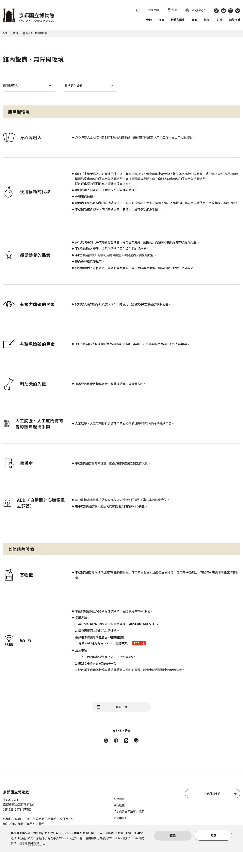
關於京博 (234, 20)
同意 (213, 835)
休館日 (7, 819)
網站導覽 (119, 799)
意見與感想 (120, 818)
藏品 (206, 20)
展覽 (161, 20)
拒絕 (173, 835)
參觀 (149, 20)
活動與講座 (178, 20)
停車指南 (122, 183)
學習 (194, 20)
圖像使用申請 (212, 793)
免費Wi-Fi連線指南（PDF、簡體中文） (112, 643)
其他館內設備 (73, 85)
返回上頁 (121, 707)
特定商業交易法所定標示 (129, 811)
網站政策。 (35, 843)
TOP (5, 33)
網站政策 (119, 805)
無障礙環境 (10, 85)
